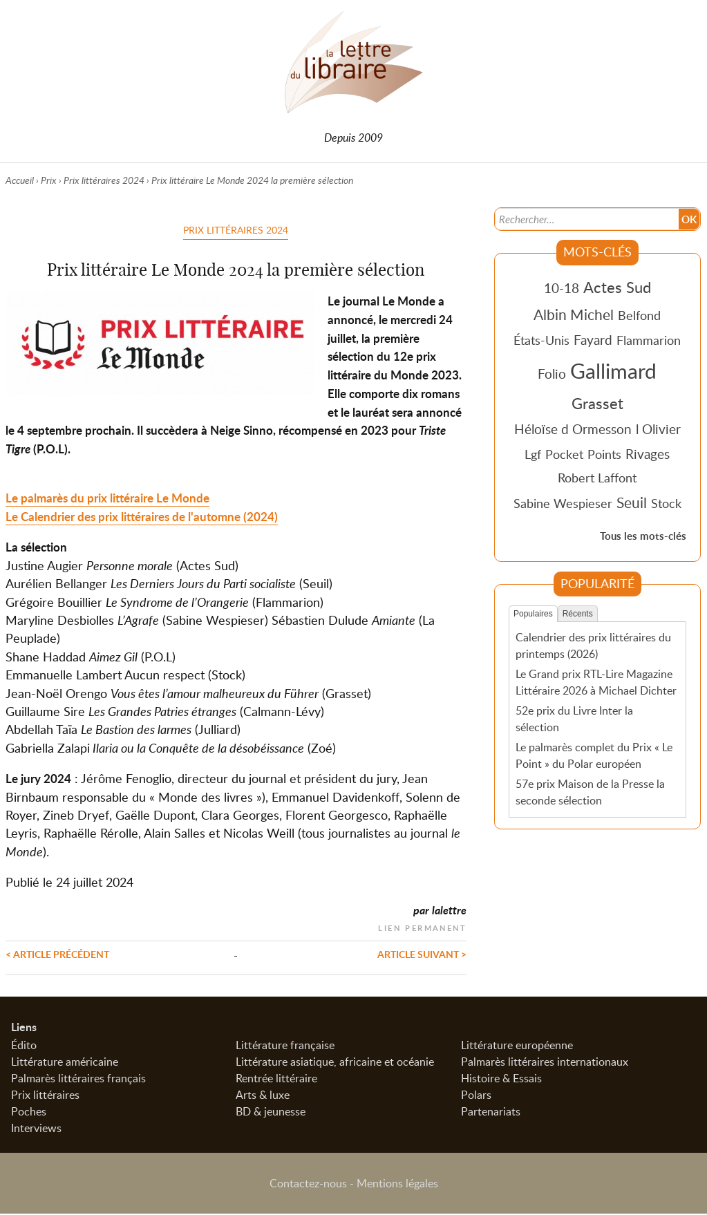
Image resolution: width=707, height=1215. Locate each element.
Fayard (593, 339)
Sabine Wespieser (562, 503)
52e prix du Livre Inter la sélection (574, 719)
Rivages (647, 453)
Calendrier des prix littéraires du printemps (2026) (593, 645)
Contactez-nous (308, 1184)
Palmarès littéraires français (78, 1079)
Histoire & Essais (501, 1079)
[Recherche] (585, 218)
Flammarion (648, 340)
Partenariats (490, 1112)
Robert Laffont (597, 477)
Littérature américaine (64, 1063)
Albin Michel (574, 314)
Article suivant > (421, 954)
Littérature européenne (517, 1046)
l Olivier (658, 429)
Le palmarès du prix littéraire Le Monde (107, 498)
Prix (49, 180)
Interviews (36, 1129)
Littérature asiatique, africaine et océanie (335, 1063)
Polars (476, 1096)
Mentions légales (397, 1184)
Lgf (533, 454)
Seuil (631, 502)
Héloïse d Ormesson (573, 429)
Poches (28, 1112)
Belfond (639, 315)
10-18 (561, 288)
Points (604, 454)
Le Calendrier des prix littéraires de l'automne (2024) (142, 517)
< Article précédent (57, 954)
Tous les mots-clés (643, 536)
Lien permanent (422, 926)
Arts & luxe (263, 1096)
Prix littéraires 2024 (104, 180)
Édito (24, 1046)
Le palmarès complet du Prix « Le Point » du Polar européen (594, 755)
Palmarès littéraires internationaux (544, 1063)
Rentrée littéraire (276, 1079)
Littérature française (285, 1046)
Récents (578, 614)
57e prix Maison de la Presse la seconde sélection (590, 791)
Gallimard (613, 370)
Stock (666, 503)
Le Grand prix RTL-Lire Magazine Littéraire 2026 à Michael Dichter (596, 682)
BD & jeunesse (270, 1112)
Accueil (20, 180)
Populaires (533, 614)
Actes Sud (617, 286)
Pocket (564, 454)
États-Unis (541, 340)
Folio (552, 373)
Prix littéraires (45, 1096)
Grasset (597, 403)
